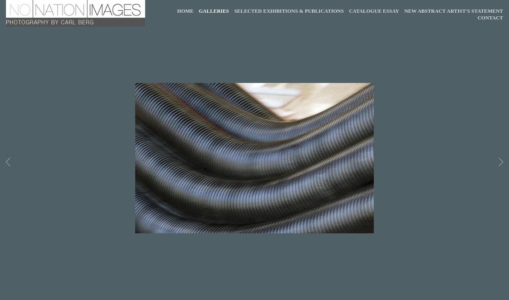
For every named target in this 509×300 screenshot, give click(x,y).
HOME (185, 11)
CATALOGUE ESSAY (374, 11)
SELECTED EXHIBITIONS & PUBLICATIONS (289, 11)
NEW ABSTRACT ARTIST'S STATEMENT (453, 11)
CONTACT (490, 18)
